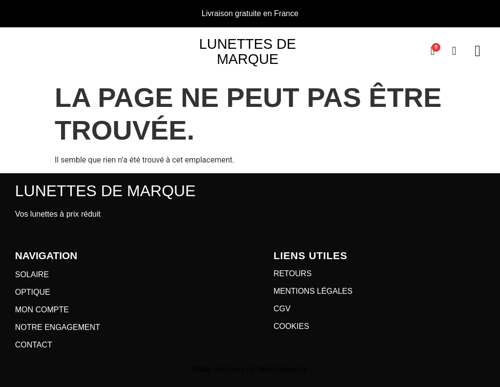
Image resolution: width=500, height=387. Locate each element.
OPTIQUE (32, 292)
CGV (282, 309)
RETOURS (292, 273)
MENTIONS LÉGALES (313, 291)
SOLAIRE (32, 274)
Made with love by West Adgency (250, 369)
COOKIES (291, 326)
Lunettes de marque (247, 51)
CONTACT (33, 345)
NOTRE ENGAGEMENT (57, 327)
